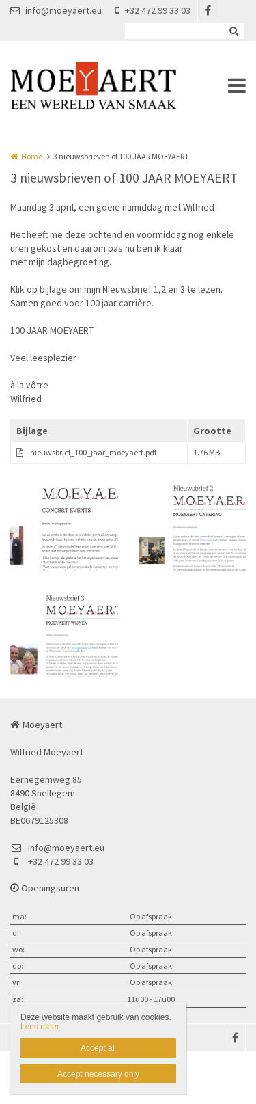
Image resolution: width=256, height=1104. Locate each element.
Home (31, 156)
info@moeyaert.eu (56, 10)
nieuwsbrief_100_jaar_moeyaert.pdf (93, 452)
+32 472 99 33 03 (152, 10)
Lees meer (39, 1027)
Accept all (98, 1048)
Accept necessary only (98, 1074)
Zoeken (233, 31)
